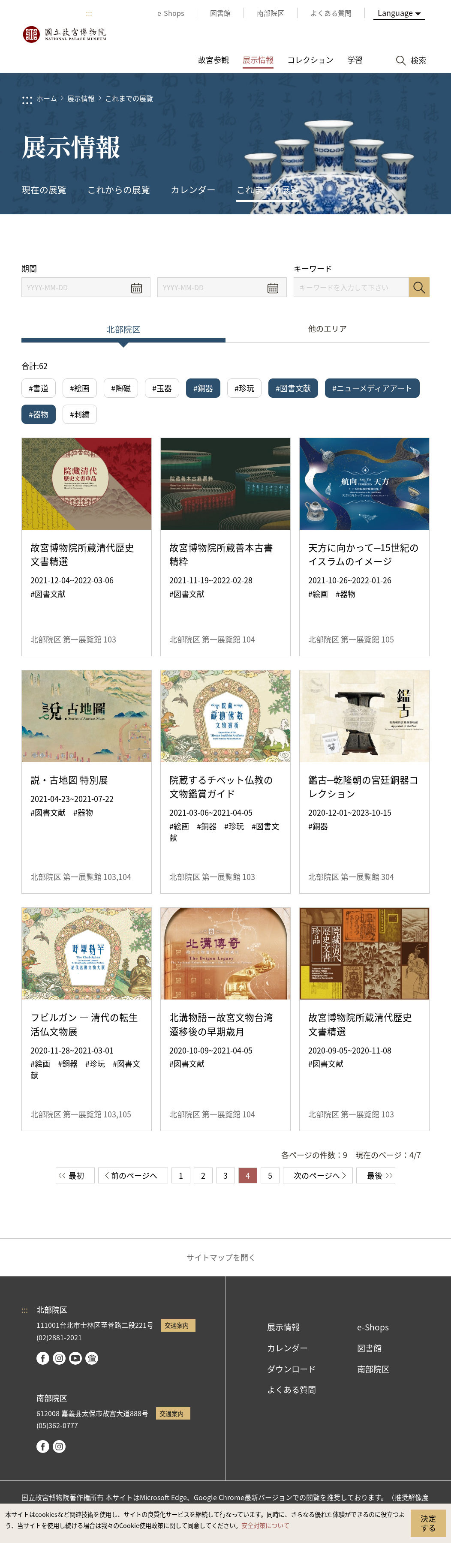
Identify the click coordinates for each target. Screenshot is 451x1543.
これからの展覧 (118, 189)
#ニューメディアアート (372, 387)
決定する (428, 1523)
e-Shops (373, 1327)
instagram (59, 1358)
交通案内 (177, 1325)
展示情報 (81, 98)
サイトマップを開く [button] (221, 1257)
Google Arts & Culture (91, 1358)
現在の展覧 (43, 189)
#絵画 (80, 387)
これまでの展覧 (129, 98)
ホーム (46, 98)
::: (89, 12)
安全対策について (265, 1525)
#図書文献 (293, 387)
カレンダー (193, 189)
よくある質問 (291, 1390)
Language (395, 12)
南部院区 (373, 1369)
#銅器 (203, 387)
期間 (29, 268)
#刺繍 (80, 414)
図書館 (369, 1348)
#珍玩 (244, 387)
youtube (75, 1358)
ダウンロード (291, 1369)
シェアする (348, 238)
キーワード (313, 268)
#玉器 (162, 387)
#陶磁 (121, 387)
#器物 (38, 414)
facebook (42, 1358)
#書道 (38, 387)
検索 (419, 287)
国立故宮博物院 (64, 34)
